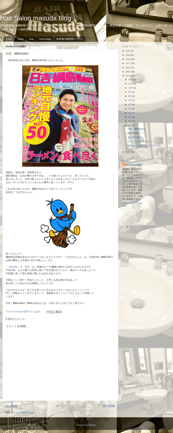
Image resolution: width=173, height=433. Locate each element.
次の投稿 (12, 406)
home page (45, 39)
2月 (130, 121)
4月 (130, 113)
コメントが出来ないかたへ (141, 141)
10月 (130, 88)
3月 (130, 117)
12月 (130, 79)
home (9, 39)
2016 (128, 67)
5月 (130, 108)
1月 (130, 125)
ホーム (60, 406)
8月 (130, 96)
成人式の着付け (135, 137)
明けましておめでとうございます (144, 145)
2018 (128, 59)
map (31, 39)
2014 (128, 76)
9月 (130, 92)
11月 (130, 83)
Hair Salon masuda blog (35, 18)
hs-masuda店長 (133, 165)
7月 (130, 100)
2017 (128, 63)
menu (21, 39)
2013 (128, 152)
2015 (128, 72)
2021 (128, 51)
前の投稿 (109, 406)
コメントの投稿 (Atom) (22, 412)
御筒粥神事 (133, 133)
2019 (128, 55)
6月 (130, 104)
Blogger (92, 425)
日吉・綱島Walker (136, 129)
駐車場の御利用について (70, 39)
